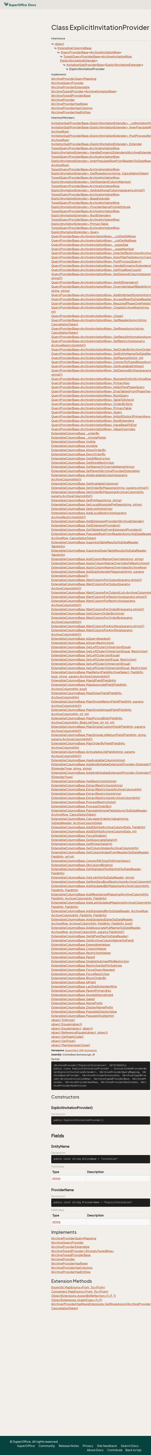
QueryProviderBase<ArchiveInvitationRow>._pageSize (89, 245)
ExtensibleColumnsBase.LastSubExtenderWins (84, 986)
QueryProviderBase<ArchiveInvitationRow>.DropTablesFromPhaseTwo (101, 391)
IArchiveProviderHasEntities (71, 112)
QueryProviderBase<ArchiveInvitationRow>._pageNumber (92, 249)
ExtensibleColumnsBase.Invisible (74, 446)
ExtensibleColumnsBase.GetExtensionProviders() (85, 525)
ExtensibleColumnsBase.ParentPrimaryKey (81, 991)
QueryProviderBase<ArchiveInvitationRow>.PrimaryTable (91, 408)
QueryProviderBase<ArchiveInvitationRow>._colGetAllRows (93, 236)
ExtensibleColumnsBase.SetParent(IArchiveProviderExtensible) (95, 471)
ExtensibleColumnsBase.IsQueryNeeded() (81, 638)
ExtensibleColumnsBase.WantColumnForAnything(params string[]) (97, 626)
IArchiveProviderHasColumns (71, 108)
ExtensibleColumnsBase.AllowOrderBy (78, 450)
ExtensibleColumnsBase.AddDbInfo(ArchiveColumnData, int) (94, 831)
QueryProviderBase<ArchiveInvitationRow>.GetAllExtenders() (94, 282)
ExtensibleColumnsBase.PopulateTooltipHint (82, 1016)
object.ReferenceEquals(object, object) (79, 1032)
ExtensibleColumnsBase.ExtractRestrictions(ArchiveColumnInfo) (96, 789)
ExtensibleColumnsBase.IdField (73, 982)
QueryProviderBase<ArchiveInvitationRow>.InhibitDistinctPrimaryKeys (100, 416)
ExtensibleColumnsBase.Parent (73, 957)
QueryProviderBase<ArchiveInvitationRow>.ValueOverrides (93, 429)
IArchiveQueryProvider (67, 83)
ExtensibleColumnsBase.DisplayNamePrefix (82, 1007)
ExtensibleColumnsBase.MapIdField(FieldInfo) (83, 680)
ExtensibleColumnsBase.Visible (73, 441)
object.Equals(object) (66, 1024)
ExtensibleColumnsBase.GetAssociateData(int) (84, 840)
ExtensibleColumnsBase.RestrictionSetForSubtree (86, 965)
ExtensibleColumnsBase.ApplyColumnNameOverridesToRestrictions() (100, 563)
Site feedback (107, 1446)
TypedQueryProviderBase (82, 56)
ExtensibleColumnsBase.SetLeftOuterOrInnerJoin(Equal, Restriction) (99, 668)
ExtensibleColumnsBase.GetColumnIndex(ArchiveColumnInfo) (95, 848)
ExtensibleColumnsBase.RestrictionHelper (81, 953)
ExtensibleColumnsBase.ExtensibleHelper (80, 944)
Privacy (88, 1446)
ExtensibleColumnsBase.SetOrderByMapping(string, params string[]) (99, 488)
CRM (81, 1050)
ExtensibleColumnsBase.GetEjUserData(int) (81, 844)
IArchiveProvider (63, 100)
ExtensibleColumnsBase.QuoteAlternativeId (82, 995)
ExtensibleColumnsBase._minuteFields (78, 437)
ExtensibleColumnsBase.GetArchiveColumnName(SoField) (92, 940)
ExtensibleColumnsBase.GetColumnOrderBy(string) (87, 613)
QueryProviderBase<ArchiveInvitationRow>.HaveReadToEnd (94, 425)
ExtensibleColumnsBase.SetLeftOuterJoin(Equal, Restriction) (93, 659)
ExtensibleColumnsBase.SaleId (73, 999)
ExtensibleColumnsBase (75, 48)
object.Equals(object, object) (72, 1028)
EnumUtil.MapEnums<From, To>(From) (78, 1287)
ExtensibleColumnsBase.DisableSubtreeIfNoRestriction (90, 961)
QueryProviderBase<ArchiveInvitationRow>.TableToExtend (92, 400)
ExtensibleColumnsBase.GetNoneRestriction (82, 463)
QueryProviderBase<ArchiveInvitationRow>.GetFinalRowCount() (96, 270)
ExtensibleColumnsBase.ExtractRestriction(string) (86, 793)
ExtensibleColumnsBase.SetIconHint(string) (81, 509)
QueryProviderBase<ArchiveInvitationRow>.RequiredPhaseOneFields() (101, 303)
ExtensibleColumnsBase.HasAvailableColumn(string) (88, 760)
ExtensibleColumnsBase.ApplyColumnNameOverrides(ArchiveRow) (99, 567)
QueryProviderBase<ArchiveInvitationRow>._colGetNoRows (93, 240)
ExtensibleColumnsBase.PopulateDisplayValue (84, 1011)
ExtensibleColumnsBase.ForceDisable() (79, 835)
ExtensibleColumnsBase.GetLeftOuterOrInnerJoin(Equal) (91, 647)
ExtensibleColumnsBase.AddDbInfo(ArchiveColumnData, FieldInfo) (98, 827)
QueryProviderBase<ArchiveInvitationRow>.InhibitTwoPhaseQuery (98, 387)
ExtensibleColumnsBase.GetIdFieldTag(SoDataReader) (89, 936)
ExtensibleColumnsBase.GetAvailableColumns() (84, 483)
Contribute (114, 1450)
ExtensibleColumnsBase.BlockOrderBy (78, 978)
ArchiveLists (90, 1050)
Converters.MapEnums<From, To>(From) (79, 1291)
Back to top (133, 1450)
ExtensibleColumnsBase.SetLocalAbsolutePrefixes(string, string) (96, 504)
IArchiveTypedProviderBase (71, 95)
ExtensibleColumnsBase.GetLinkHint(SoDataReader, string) (92, 877)
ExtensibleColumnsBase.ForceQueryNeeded (83, 970)
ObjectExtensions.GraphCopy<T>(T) (76, 1300)
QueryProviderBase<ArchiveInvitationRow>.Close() (87, 316)
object (59, 44)
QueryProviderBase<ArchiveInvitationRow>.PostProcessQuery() (96, 261)
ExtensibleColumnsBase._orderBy (75, 433)
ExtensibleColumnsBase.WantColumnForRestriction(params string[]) (99, 597)
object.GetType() (63, 1041)
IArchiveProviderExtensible (70, 87)
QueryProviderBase (74, 52)
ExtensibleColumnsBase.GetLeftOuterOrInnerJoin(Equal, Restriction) (99, 651)
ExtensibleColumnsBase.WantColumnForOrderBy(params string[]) (97, 609)
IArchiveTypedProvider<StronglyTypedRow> (82, 1251)
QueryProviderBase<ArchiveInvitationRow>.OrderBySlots (92, 404)
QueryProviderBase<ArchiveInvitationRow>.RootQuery (90, 395)
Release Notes (69, 1446)
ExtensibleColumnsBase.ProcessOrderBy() (81, 806)
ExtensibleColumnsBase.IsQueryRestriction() (82, 643)
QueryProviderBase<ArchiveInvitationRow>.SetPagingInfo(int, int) (97, 358)
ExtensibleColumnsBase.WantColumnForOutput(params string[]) (96, 580)
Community (47, 1446)
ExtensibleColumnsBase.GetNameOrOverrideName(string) (93, 467)
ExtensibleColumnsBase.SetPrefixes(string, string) (86, 500)
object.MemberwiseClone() (70, 1045)
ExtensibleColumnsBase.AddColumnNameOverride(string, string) (97, 559)
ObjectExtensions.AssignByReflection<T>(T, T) (83, 1296)
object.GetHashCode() (67, 1037)
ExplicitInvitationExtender (78, 60)
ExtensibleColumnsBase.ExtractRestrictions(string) (87, 785)
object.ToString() (63, 1020)
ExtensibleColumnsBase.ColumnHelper (79, 948)
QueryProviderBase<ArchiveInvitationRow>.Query (86, 412)
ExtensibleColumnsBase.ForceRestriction (80, 974)
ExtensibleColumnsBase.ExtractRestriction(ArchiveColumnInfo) (95, 798)
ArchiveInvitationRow (105, 52)
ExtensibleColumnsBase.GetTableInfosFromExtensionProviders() (96, 529)
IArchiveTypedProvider (67, 91)
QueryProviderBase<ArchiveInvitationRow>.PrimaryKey (90, 383)
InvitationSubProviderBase (85, 65)
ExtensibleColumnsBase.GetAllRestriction (80, 458)
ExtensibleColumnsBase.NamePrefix (76, 1003)
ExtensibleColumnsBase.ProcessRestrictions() (83, 802)
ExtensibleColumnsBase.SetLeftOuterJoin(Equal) (85, 655)
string (56, 1178)
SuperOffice (71, 1050)
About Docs (95, 1450)
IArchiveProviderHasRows (69, 104)
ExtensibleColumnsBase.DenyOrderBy (78, 454)
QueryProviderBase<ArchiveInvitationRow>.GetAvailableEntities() (97, 366)
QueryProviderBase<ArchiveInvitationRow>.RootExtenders (92, 421)
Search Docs (130, 1446)
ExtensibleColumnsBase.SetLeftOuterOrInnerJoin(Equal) (90, 664)
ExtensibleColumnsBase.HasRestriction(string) (83, 781)
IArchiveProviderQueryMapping (73, 79)
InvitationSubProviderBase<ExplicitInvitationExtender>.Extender (96, 144)
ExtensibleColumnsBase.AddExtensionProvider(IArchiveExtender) (97, 521)
